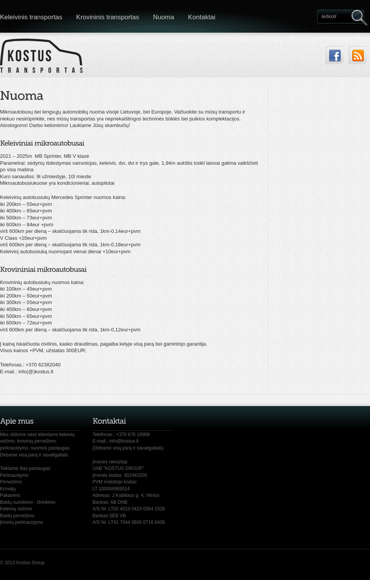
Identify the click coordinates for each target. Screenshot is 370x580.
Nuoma (163, 17)
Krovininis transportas (107, 17)
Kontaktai (201, 17)
